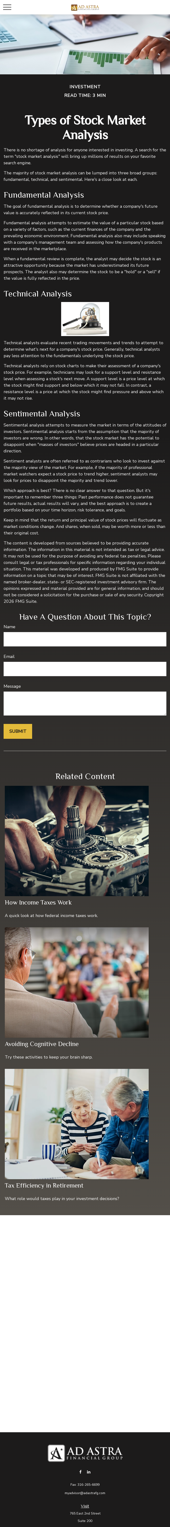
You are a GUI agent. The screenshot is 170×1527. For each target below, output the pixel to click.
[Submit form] (18, 731)
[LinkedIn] (89, 1471)
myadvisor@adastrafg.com (85, 1493)
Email (9, 656)
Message (12, 686)
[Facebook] (80, 1471)
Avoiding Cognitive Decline (42, 1044)
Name (9, 627)
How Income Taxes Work (38, 902)
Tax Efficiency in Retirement (44, 1185)
